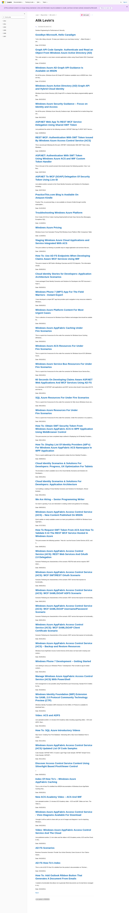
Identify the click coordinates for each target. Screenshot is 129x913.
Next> (37, 893)
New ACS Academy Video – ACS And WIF (58, 797)
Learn (37, 15)
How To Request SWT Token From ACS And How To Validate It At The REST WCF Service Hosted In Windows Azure (64, 533)
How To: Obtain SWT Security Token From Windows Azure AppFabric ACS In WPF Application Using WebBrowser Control (64, 429)
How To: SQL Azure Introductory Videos (57, 730)
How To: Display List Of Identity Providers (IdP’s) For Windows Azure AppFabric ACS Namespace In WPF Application (63, 447)
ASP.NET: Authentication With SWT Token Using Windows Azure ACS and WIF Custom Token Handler (60, 158)
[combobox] (13, 17)
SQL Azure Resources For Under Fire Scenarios (62, 397)
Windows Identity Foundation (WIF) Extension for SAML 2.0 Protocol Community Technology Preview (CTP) (61, 697)
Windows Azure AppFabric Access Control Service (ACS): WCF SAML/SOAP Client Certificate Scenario (59, 627)
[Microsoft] (3, 2)
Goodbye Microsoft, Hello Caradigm (55, 34)
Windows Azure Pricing (48, 227)
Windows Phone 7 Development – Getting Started (63, 661)
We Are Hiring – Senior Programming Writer (60, 499)
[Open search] (121, 2)
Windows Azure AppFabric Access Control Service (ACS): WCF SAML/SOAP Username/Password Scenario (63, 609)
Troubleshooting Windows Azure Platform (58, 212)
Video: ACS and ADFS (47, 715)
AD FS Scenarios (45, 848)
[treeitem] (13, 21)
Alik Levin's (52, 15)
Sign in (125, 2)
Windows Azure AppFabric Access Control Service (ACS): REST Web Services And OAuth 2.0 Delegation (61, 554)
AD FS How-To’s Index (47, 863)
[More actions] (92, 15)
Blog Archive (44, 15)
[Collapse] (24, 13)
